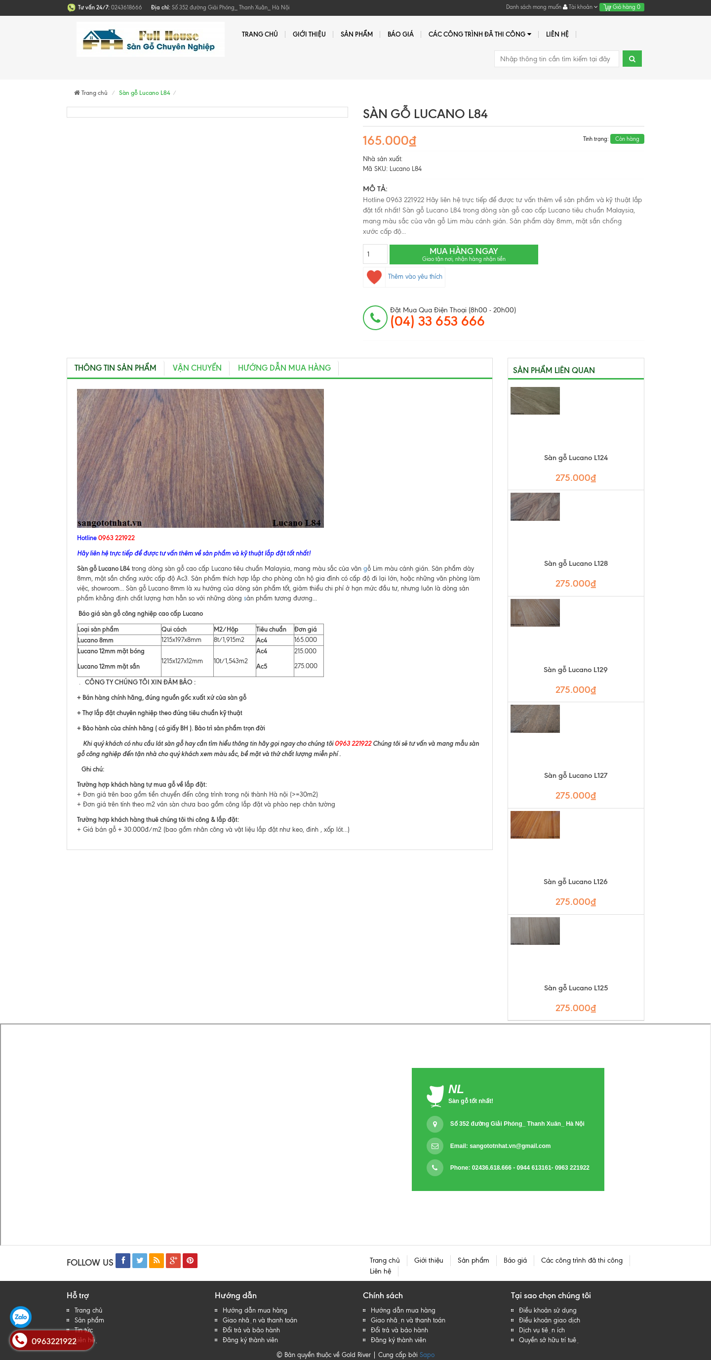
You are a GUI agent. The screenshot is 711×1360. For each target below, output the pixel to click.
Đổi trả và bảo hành (251, 1330)
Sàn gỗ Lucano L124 (576, 458)
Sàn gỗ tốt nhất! (470, 1101)
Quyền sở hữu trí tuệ (549, 1340)
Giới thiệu (309, 34)
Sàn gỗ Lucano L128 (576, 563)
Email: (500, 1146)
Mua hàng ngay (464, 254)
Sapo (427, 1355)
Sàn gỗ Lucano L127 (575, 775)
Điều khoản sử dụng (548, 1310)
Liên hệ (557, 34)
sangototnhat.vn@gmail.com (510, 1146)
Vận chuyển (197, 368)
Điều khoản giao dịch (549, 1320)
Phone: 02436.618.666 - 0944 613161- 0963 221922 (520, 1167)
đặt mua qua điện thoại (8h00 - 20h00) (453, 317)
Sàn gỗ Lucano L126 (576, 882)
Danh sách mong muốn (533, 6)
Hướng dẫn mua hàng (284, 368)
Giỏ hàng (621, 6)
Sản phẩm (357, 34)
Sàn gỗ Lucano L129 (576, 670)
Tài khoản (580, 6)
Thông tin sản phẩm (116, 368)
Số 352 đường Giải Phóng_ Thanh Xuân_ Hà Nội (517, 1123)
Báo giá (401, 34)
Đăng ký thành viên (250, 1340)
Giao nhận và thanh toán (260, 1320)
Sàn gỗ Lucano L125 (576, 988)
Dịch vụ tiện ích (542, 1330)
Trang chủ (260, 34)
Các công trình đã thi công (480, 34)
